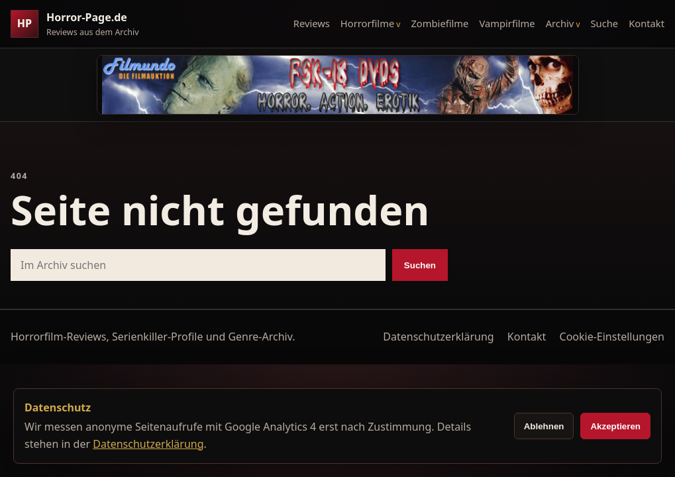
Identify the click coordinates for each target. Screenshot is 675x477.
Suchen (420, 265)
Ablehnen (544, 426)
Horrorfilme (367, 23)
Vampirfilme (507, 23)
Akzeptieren (615, 426)
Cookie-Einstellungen (612, 336)
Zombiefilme (439, 23)
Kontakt (646, 23)
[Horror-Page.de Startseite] (80, 24)
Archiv (560, 23)
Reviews (311, 23)
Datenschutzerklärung (438, 336)
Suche (605, 23)
